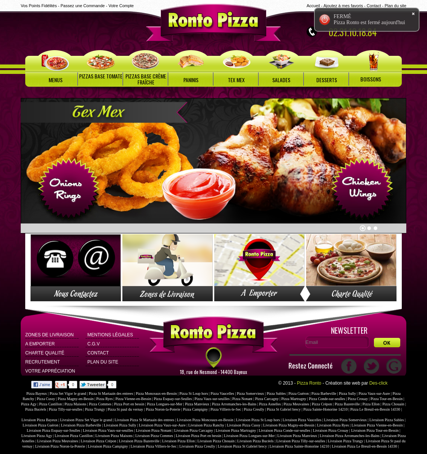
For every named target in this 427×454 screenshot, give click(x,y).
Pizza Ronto (309, 383)
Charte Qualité (44, 353)
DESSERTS (326, 80)
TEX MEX (236, 80)
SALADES (281, 80)
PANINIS (190, 80)
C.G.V (93, 344)
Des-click (378, 383)
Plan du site (395, 5)
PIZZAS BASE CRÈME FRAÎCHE (145, 79)
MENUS (56, 80)
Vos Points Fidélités (39, 5)
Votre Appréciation (50, 371)
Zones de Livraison (49, 334)
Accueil (313, 5)
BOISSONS (370, 79)
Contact (374, 5)
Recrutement (42, 362)
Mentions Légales (110, 334)
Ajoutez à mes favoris (343, 5)
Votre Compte (121, 5)
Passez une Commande (83, 5)
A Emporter (40, 344)
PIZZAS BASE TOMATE (100, 76)
